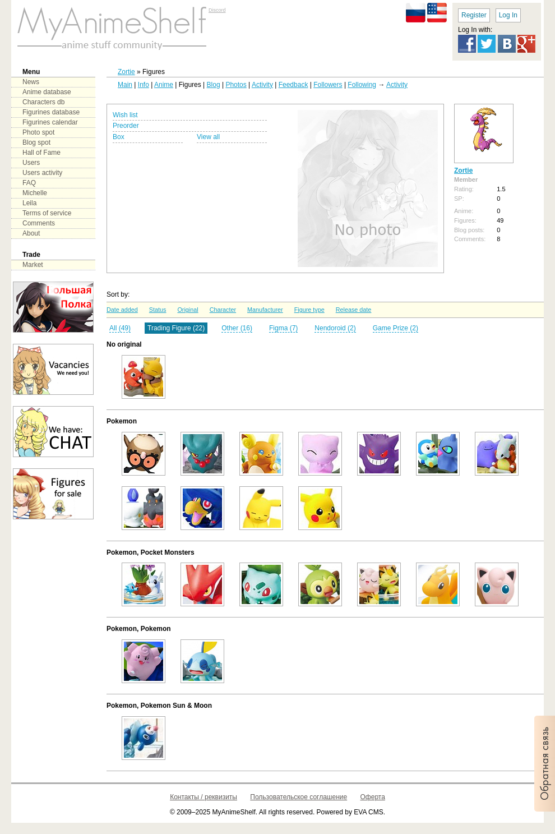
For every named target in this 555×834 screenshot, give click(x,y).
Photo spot (38, 132)
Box (118, 137)
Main (125, 85)
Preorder (126, 126)
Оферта (372, 797)
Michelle (34, 193)
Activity (262, 85)
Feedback (293, 85)
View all (208, 137)
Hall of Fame (41, 152)
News (30, 82)
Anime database (46, 92)
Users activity (42, 173)
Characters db (43, 102)
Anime (163, 85)
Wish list (125, 115)
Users (31, 163)
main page (112, 28)
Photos (235, 85)
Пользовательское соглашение (298, 797)
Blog (213, 85)
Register (474, 15)
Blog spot (36, 142)
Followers (327, 85)
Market (32, 265)
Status (157, 309)
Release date (354, 309)
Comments (38, 223)
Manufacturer (265, 309)
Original (187, 309)
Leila (29, 203)
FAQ (29, 183)
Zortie (126, 72)
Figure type (309, 309)
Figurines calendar (50, 122)
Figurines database (51, 112)
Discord (217, 10)
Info (143, 85)
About (31, 233)
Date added (122, 309)
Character (223, 309)
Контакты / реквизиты (203, 797)
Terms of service (46, 213)
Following (362, 85)
